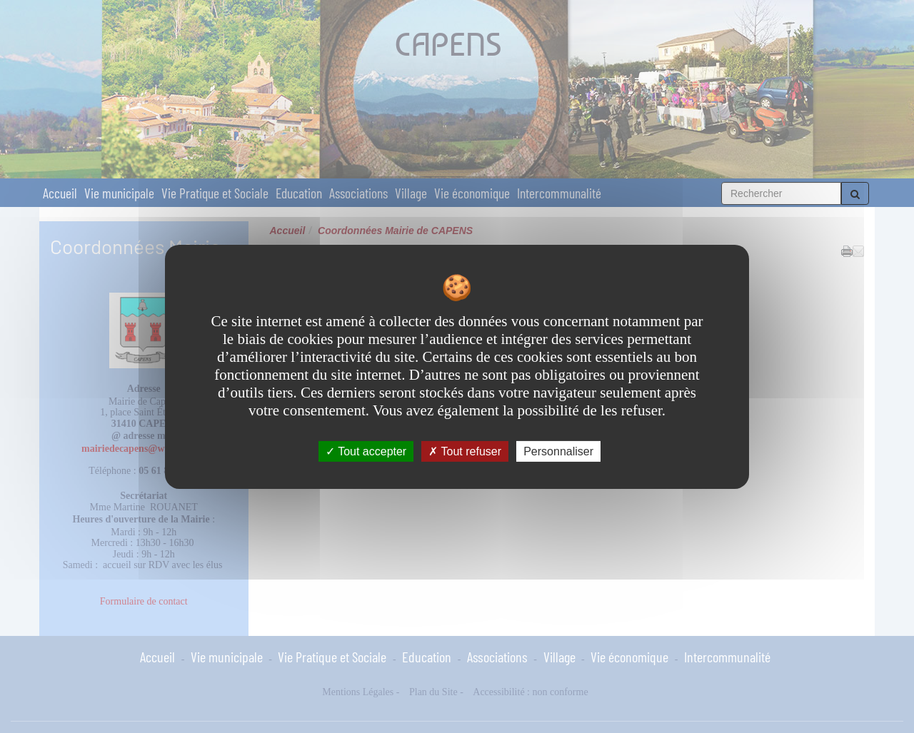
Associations (358, 192)
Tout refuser (464, 451)
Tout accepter (366, 451)
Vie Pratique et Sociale (214, 192)
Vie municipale (119, 192)
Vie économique (472, 192)
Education (299, 192)
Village (411, 192)
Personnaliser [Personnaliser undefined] (558, 451)
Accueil (60, 192)
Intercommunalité (559, 192)
